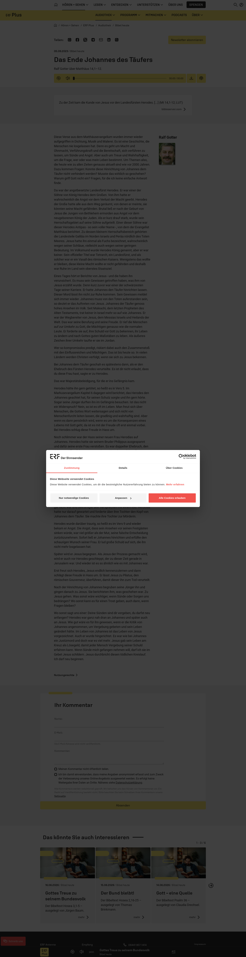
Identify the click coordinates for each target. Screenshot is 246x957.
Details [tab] (123, 467)
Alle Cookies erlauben (172, 497)
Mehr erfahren (175, 484)
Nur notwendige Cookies (74, 497)
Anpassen (123, 497)
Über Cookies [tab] (174, 467)
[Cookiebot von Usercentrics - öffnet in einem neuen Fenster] (181, 456)
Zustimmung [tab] (72, 467)
